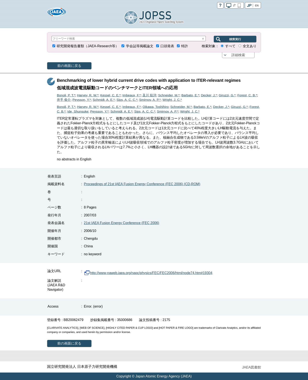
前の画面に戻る (69, 65)
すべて (230, 46)
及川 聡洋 (149, 95)
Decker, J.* (209, 95)
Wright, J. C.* (172, 99)
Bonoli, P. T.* (66, 95)
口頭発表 (167, 46)
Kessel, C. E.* (110, 95)
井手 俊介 (64, 99)
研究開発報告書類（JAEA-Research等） (88, 46)
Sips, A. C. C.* (126, 99)
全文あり (249, 46)
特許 (184, 46)
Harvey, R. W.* (87, 95)
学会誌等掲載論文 (139, 46)
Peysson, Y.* (82, 99)
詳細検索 (238, 55)
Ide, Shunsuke (77, 111)
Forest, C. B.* (247, 95)
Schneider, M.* (168, 95)
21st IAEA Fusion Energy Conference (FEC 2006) (121, 223)
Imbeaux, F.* (131, 95)
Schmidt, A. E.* (104, 99)
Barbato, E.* (190, 95)
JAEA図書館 (251, 367)
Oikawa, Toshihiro (155, 107)
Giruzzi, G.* (227, 95)
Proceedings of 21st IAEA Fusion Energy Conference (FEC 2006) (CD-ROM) (142, 184)
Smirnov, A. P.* (150, 99)
